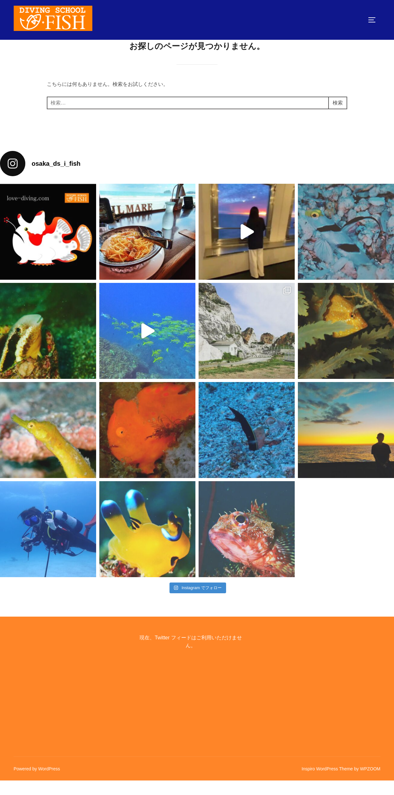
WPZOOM (370, 783)
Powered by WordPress (37, 783)
